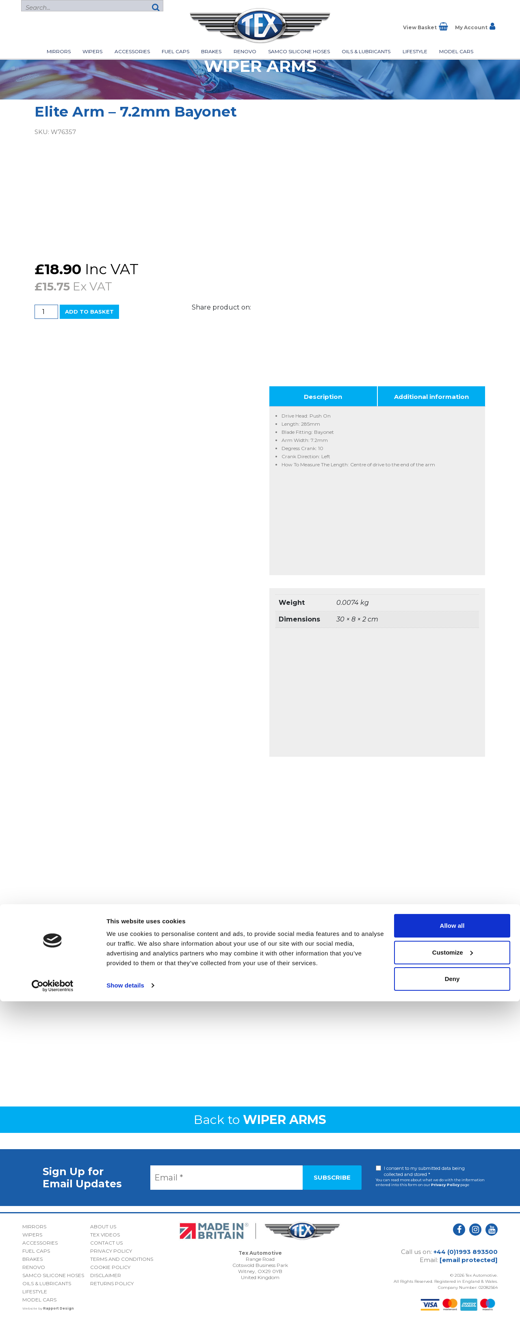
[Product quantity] (46, 312)
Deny (452, 1300)
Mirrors (59, 51)
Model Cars (456, 51)
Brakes (211, 51)
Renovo (245, 51)
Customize (452, 1273)
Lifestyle (415, 51)
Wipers (92, 51)
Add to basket (89, 311)
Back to (260, 1119)
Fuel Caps (175, 51)
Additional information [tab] (431, 397)
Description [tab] (323, 397)
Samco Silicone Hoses (299, 51)
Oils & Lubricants (366, 51)
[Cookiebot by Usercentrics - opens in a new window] (52, 1307)
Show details (125, 1307)
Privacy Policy (445, 1184)
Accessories (132, 51)
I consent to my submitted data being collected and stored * (424, 1171)
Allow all (452, 1247)
